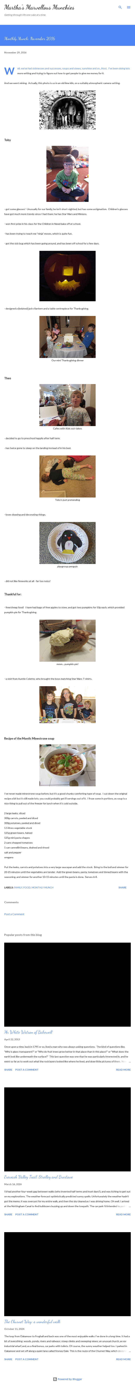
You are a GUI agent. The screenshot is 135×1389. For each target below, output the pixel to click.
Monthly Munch (42, 887)
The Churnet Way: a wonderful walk (32, 1321)
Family (18, 887)
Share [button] (122, 887)
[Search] (120, 6)
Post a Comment (14, 914)
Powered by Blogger (67, 1379)
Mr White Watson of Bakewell (28, 1032)
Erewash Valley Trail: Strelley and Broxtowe (38, 1176)
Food (27, 887)
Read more (123, 1069)
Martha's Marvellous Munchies (39, 7)
